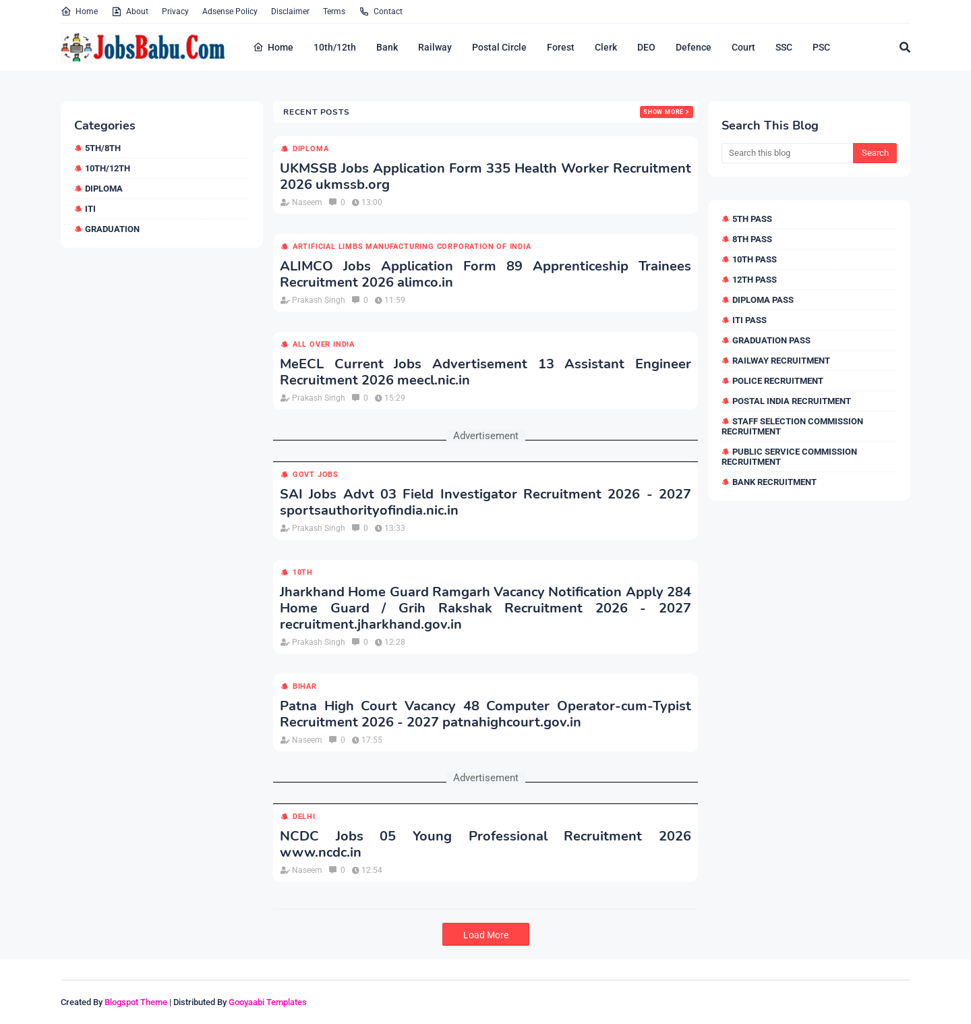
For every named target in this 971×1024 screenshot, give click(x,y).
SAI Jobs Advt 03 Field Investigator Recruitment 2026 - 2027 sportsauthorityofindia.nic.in (485, 502)
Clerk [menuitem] (606, 47)
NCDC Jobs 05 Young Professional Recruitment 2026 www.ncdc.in (485, 844)
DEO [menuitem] (646, 47)
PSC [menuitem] (821, 47)
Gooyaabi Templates (268, 1002)
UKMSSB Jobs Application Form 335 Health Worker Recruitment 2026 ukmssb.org (485, 177)
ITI (90, 209)
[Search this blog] (787, 153)
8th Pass (752, 239)
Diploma (104, 188)
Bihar (305, 686)
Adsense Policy (230, 11)
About (129, 11)
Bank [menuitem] (387, 47)
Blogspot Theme (136, 1002)
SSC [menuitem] (783, 47)
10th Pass (754, 259)
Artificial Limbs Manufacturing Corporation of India (412, 246)
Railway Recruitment (781, 360)
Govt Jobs (316, 474)
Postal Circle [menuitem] (499, 47)
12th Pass (754, 280)
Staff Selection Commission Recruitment (792, 426)
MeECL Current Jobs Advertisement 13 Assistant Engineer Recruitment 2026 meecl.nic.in (485, 372)
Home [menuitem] (273, 47)
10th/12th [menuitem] (335, 47)
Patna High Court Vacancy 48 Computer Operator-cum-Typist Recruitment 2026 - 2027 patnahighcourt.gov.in (485, 714)
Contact (381, 11)
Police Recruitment (777, 381)
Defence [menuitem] (693, 47)
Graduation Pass (771, 340)
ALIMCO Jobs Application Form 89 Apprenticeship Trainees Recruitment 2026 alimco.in (485, 274)
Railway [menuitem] (435, 47)
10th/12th (107, 168)
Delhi (304, 816)
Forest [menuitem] (561, 47)
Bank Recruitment (774, 482)
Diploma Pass (763, 300)
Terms (334, 11)
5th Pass (752, 219)
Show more (663, 112)
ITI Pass (749, 320)
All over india (324, 344)
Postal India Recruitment (791, 401)
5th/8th (103, 148)
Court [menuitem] (743, 47)
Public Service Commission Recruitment (789, 457)
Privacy (175, 11)
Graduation (112, 229)
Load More (485, 935)
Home (79, 11)
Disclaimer (290, 11)
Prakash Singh (318, 300)
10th (303, 572)
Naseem (307, 202)
